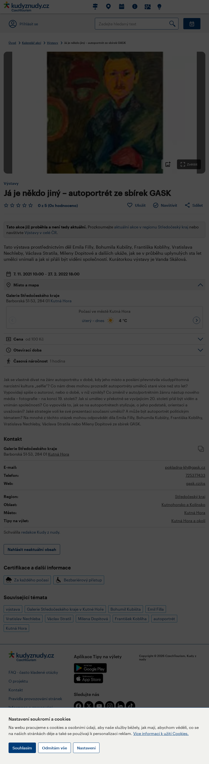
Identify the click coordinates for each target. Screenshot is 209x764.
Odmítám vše (54, 747)
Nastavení (86, 747)
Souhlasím (22, 747)
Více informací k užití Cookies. (161, 733)
